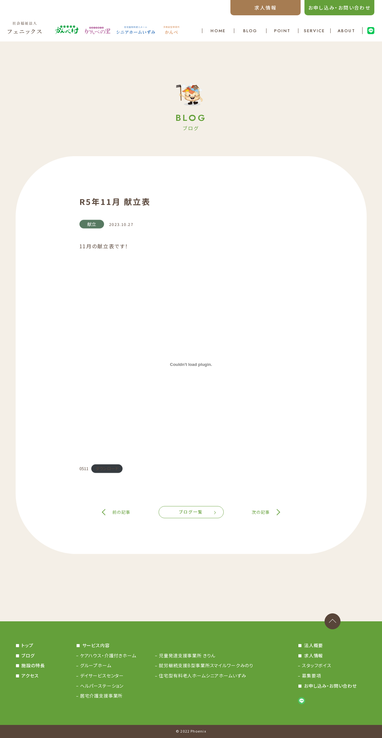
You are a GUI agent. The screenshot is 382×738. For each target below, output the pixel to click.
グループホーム (95, 665)
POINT (282, 30)
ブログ (28, 655)
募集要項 (311, 675)
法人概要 (313, 645)
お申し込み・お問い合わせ (339, 7)
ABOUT (346, 30)
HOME (218, 30)
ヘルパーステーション (102, 686)
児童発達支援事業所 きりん (187, 655)
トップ (27, 645)
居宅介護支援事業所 (101, 695)
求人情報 (265, 7)
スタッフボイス (317, 665)
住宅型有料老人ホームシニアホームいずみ (202, 675)
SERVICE (314, 30)
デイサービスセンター (102, 675)
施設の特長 (33, 665)
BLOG (250, 30)
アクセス (30, 675)
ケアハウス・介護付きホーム (108, 655)
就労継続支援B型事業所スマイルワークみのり (206, 665)
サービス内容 (96, 645)
